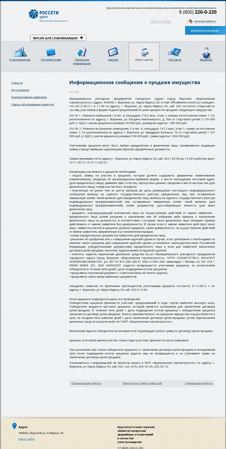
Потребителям (51, 59)
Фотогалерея (20, 90)
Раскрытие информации (82, 61)
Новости (17, 83)
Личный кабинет (205, 21)
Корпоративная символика (29, 97)
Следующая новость (199, 383)
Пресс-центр (144, 59)
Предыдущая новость (86, 383)
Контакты (175, 59)
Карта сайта (27, 439)
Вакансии (206, 59)
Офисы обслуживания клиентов (32, 104)
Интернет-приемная (205, 30)
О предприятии (20, 59)
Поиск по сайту (160, 21)
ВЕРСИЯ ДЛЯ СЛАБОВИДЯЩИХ (58, 38)
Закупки (113, 59)
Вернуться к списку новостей (142, 383)
